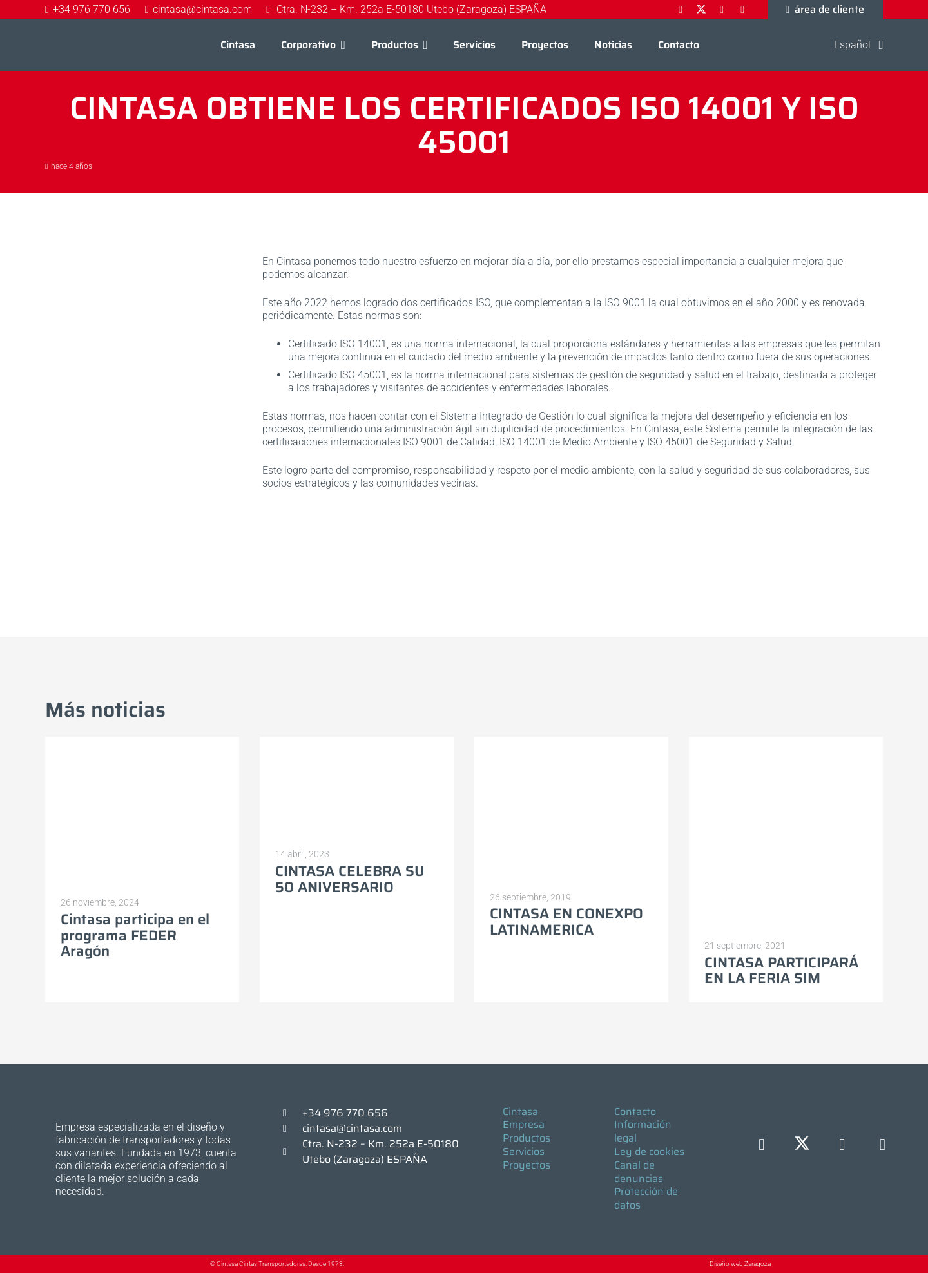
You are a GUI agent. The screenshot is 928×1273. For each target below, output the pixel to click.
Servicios (524, 1151)
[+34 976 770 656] (290, 1113)
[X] (802, 1145)
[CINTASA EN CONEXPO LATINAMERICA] (571, 809)
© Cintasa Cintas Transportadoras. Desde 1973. (277, 1263)
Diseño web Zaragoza (740, 1263)
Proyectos (526, 1165)
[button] (340, 45)
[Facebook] (762, 1145)
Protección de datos (646, 1198)
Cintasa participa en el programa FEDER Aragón (135, 935)
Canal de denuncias (638, 1172)
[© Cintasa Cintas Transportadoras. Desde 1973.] (197, 1264)
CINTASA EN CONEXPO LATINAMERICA (566, 921)
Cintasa (520, 1111)
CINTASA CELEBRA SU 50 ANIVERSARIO (350, 879)
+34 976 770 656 (345, 1113)
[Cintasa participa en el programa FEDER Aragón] (142, 812)
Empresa (524, 1124)
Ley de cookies (649, 1151)
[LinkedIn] (842, 1145)
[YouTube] (882, 1145)
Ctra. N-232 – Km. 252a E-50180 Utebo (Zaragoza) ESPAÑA (380, 1151)
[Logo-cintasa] (74, 45)
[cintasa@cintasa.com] (290, 1128)
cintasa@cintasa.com (352, 1128)
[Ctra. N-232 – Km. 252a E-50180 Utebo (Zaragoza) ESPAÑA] (290, 1152)
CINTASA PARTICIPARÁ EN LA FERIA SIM (781, 970)
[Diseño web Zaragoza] (680, 1264)
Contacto (635, 1111)
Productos (526, 1138)
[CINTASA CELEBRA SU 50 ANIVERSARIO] (357, 788)
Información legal (643, 1131)
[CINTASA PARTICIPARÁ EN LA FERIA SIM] (786, 834)
